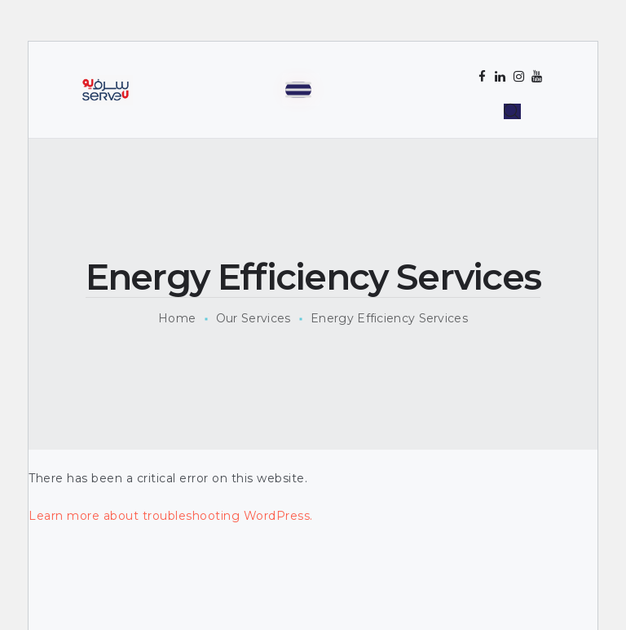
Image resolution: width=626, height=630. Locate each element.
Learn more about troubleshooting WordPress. (171, 515)
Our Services (253, 318)
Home (177, 318)
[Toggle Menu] (298, 89)
